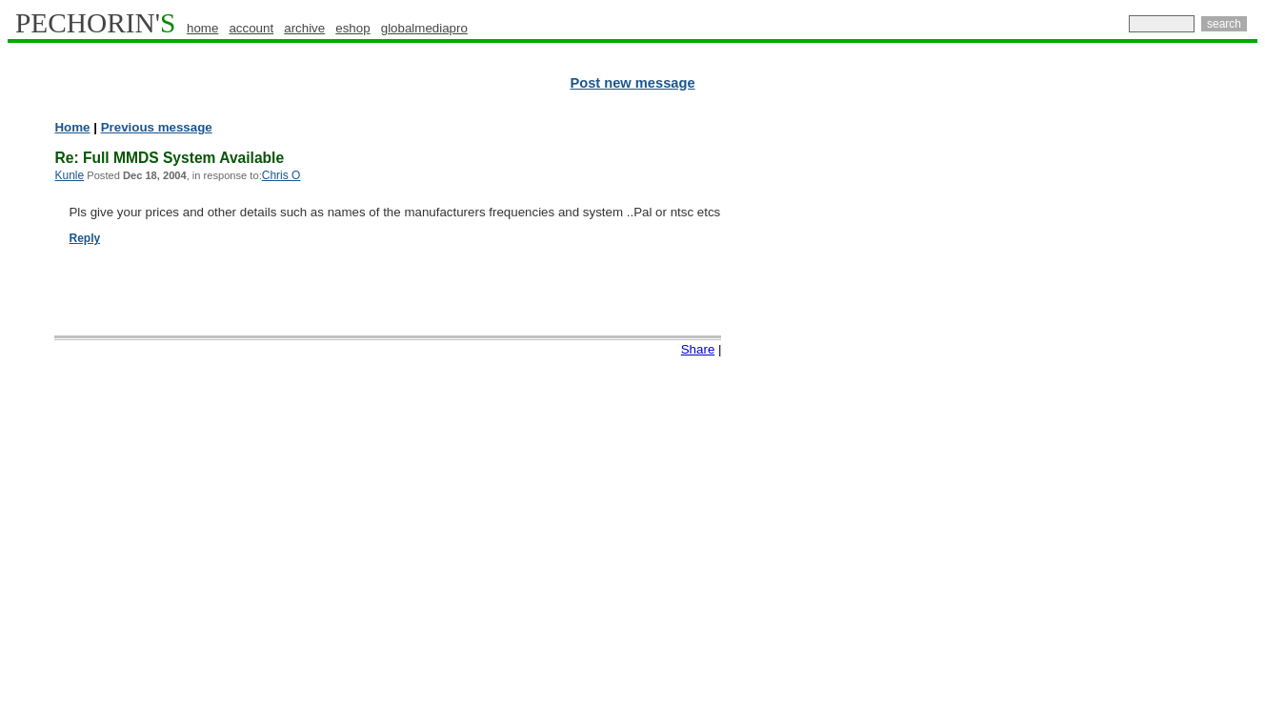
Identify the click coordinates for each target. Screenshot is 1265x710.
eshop (352, 28)
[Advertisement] (1174, 410)
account (251, 28)
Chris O (281, 175)
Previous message (156, 127)
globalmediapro (424, 28)
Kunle (69, 175)
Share (698, 349)
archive (304, 28)
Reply (84, 238)
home (202, 28)
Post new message (632, 83)
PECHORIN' (95, 23)
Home (72, 127)
